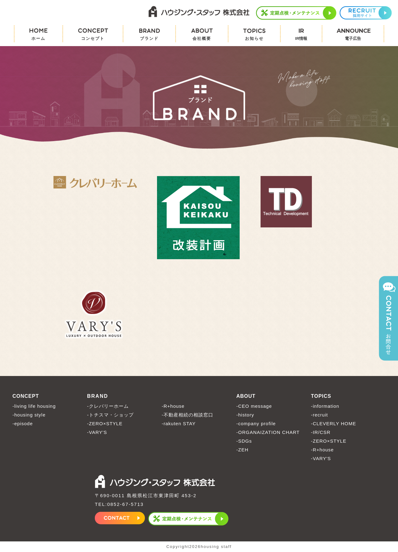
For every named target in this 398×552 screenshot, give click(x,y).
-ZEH (242, 449)
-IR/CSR (321, 432)
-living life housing (34, 406)
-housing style (29, 414)
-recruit (319, 414)
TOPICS (321, 396)
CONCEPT (25, 396)
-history (245, 414)
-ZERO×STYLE (105, 423)
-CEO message (254, 406)
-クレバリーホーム (108, 406)
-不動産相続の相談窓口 (187, 414)
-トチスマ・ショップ (110, 414)
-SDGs (244, 441)
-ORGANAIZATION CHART (268, 432)
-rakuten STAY (179, 423)
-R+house (173, 406)
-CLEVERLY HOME (333, 423)
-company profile (256, 423)
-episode (22, 423)
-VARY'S (97, 432)
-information (325, 406)
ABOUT (246, 396)
